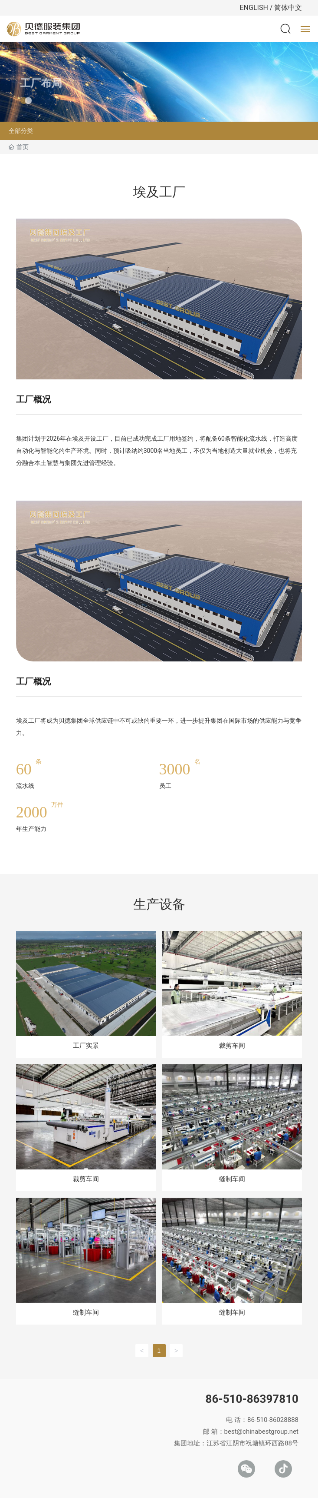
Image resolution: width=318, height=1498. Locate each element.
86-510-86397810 (252, 1398)
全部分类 (21, 130)
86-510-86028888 (272, 1420)
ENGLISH (254, 7)
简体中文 (288, 7)
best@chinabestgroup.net (261, 1431)
